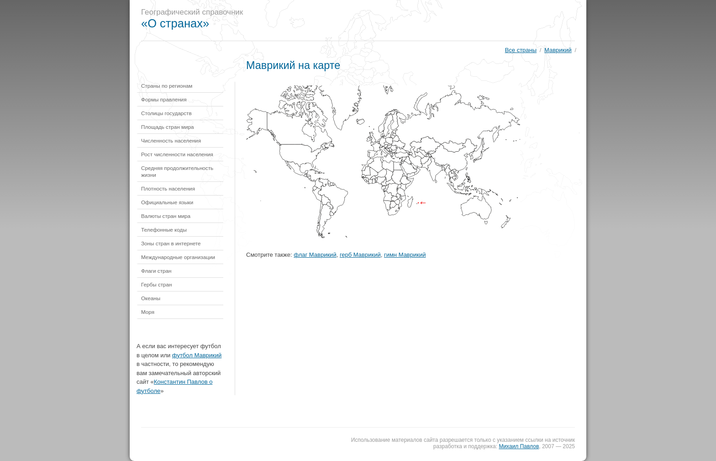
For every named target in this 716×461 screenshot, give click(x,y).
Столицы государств (166, 113)
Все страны (521, 50)
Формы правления (163, 99)
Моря (147, 312)
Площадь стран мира (167, 127)
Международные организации (178, 257)
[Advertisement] (419, 20)
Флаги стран (156, 271)
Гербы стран (156, 284)
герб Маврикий (360, 254)
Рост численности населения (177, 154)
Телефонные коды (164, 230)
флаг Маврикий (315, 254)
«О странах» (175, 23)
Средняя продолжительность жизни (177, 171)
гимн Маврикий (405, 254)
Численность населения (171, 140)
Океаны (150, 298)
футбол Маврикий (196, 355)
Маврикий (558, 50)
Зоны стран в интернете (171, 243)
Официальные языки (167, 202)
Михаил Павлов (519, 446)
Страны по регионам (166, 86)
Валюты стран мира (165, 216)
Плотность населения (168, 188)
